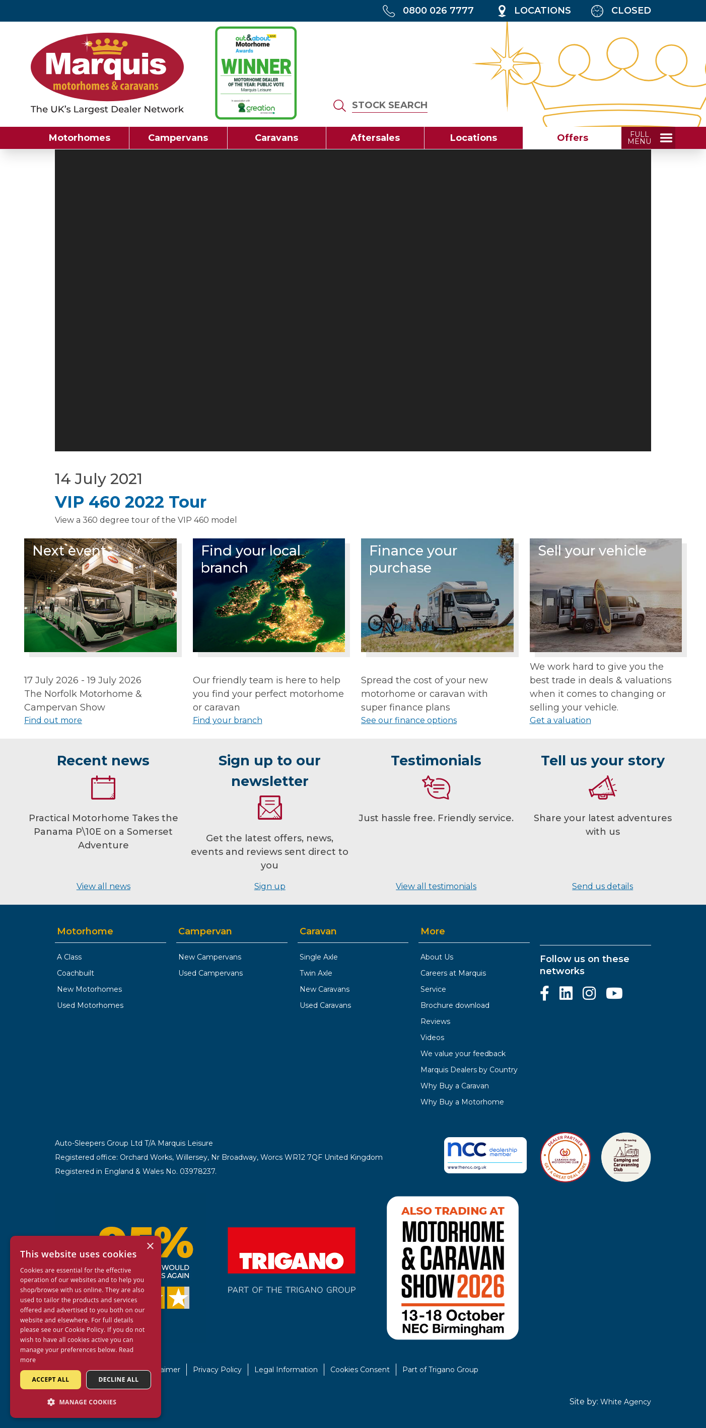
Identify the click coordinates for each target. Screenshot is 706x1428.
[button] (85, 1402)
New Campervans (209, 957)
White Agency (625, 1401)
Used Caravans (325, 1005)
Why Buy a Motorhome (462, 1101)
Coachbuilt (75, 973)
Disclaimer (162, 1369)
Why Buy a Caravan (454, 1085)
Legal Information (286, 1369)
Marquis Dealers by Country (469, 1069)
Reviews (435, 1021)
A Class (69, 957)
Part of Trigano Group (440, 1369)
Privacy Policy (217, 1369)
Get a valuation (560, 720)
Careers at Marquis (453, 973)
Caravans (276, 137)
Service (433, 989)
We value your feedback (463, 1053)
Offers (572, 137)
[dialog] (85, 1327)
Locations (473, 137)
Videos (432, 1037)
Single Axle (319, 957)
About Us (436, 957)
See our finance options (409, 720)
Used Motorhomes (90, 1005)
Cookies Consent (360, 1369)
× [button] (150, 1246)
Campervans (178, 137)
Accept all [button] (50, 1379)
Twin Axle (316, 973)
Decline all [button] (119, 1379)
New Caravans (324, 989)
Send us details (602, 886)
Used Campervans (210, 973)
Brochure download (454, 1005)
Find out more (53, 720)
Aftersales (375, 137)
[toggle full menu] (648, 138)
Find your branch (227, 720)
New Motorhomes (89, 989)
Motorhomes (79, 137)
